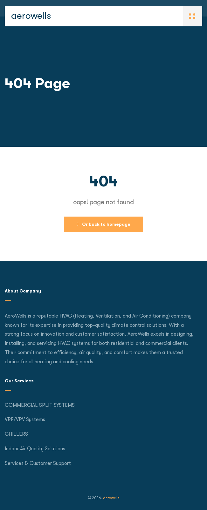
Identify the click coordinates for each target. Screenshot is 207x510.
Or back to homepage (103, 224)
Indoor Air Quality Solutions (35, 449)
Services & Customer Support (38, 463)
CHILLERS (16, 434)
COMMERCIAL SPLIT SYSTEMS (40, 405)
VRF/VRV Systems (25, 419)
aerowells (31, 15)
